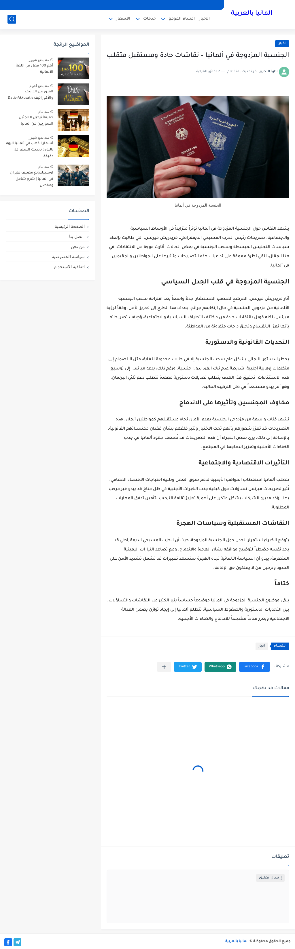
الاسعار (123, 19)
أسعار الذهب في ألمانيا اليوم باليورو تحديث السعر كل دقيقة (29, 150)
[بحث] (11, 19)
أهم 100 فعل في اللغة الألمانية (34, 69)
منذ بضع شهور (39, 60)
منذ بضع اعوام (39, 86)
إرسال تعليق (270, 878)
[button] (254, 667)
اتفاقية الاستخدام (69, 266)
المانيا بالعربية (251, 13)
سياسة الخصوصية (68, 256)
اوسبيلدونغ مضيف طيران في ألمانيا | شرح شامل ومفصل (31, 179)
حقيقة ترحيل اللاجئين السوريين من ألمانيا (36, 121)
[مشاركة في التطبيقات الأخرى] (164, 667)
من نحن (78, 246)
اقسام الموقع (182, 19)
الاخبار (204, 19)
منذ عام (43, 112)
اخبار (282, 43)
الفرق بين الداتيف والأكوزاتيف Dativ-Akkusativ (30, 95)
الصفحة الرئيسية (70, 226)
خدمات (149, 19)
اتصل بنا (77, 236)
